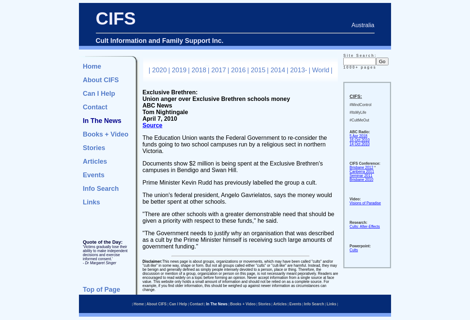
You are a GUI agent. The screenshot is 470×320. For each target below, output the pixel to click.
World (320, 70)
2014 (278, 70)
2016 (238, 70)
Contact (95, 107)
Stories (94, 148)
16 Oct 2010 (359, 140)
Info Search (101, 188)
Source (152, 125)
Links (91, 202)
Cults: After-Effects (365, 227)
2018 (199, 70)
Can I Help (99, 93)
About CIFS (101, 80)
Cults (354, 250)
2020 (159, 70)
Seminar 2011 (361, 176)
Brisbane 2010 (361, 180)
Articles (95, 161)
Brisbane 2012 (361, 168)
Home (92, 66)
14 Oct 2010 (359, 144)
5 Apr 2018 (358, 136)
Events (94, 175)
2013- (298, 70)
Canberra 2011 (362, 172)
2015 (258, 70)
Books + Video (106, 134)
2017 (218, 70)
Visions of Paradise (365, 203)
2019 (179, 70)
